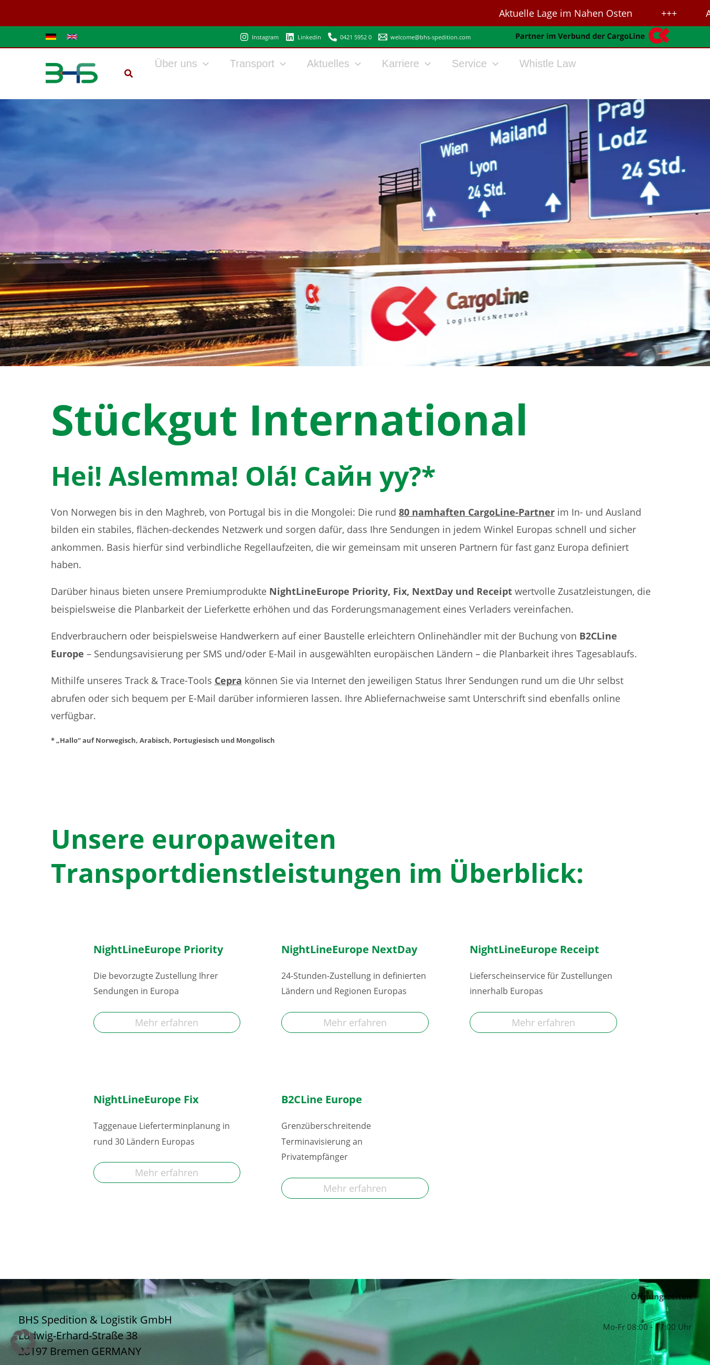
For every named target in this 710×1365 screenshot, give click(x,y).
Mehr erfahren (166, 1022)
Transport (258, 63)
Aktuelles (334, 63)
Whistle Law (548, 63)
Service (475, 63)
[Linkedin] (303, 37)
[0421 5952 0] (350, 37)
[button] (129, 74)
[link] (51, 36)
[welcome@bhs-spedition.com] (424, 37)
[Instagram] (259, 37)
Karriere (406, 63)
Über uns (182, 63)
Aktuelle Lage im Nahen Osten (567, 13)
